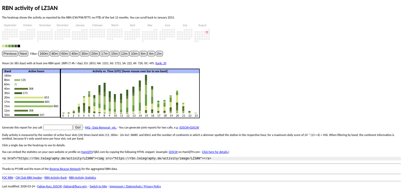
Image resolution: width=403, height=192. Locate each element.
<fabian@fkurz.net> (74, 187)
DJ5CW (173, 152)
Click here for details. (215, 152)
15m (114, 54)
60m (64, 54)
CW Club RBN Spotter (28, 178)
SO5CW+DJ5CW (189, 127)
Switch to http (98, 187)
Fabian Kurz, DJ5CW (49, 187)
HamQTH (87, 152)
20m (94, 54)
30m (84, 54)
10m (134, 54)
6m (143, 54)
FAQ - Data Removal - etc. (101, 127)
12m (124, 54)
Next (23, 54)
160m (44, 54)
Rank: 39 (160, 63)
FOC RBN (7, 178)
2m (159, 54)
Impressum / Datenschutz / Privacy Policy (135, 187)
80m (54, 54)
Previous (10, 54)
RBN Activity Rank (55, 178)
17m (104, 54)
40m (74, 54)
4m (151, 54)
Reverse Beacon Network (65, 169)
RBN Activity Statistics (82, 178)
